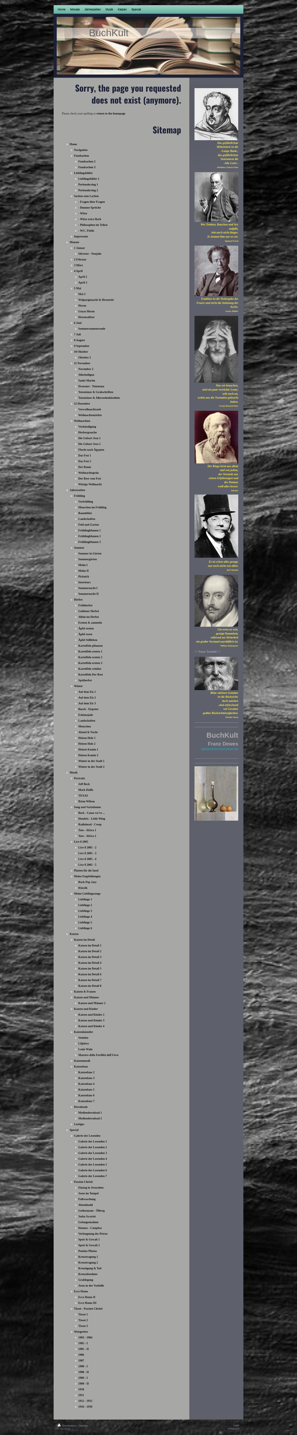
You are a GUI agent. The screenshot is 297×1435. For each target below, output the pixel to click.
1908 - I (83, 1366)
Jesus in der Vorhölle (91, 1285)
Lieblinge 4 (85, 916)
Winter (78, 686)
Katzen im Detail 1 (89, 945)
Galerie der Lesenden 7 (92, 1176)
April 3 (82, 282)
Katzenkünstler (83, 1032)
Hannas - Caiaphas (90, 1228)
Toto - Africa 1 (87, 830)
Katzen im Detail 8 (89, 985)
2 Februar (80, 259)
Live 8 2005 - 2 (87, 847)
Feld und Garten (88, 524)
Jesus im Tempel (88, 1193)
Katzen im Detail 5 (89, 968)
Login (236, 1425)
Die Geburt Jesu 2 (89, 444)
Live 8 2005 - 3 (87, 853)
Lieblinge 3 (85, 910)
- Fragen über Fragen (91, 201)
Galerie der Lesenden (87, 1135)
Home (73, 144)
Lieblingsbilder (83, 173)
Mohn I (83, 565)
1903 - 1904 (85, 1337)
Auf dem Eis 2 (87, 697)
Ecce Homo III (87, 1302)
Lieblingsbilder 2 (88, 178)
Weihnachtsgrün (88, 472)
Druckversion (67, 1425)
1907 (81, 1360)
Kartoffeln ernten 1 (90, 651)
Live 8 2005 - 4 (87, 859)
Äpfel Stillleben (87, 640)
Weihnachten (82, 420)
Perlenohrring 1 (88, 184)
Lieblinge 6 (85, 928)
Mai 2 (82, 294)
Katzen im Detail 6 (89, 974)
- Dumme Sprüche (89, 207)
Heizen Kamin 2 (88, 755)
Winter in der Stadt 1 (91, 761)
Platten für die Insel (86, 870)
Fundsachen (81, 155)
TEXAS (83, 795)
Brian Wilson (86, 801)
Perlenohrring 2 (88, 190)
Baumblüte (85, 513)
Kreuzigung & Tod (89, 1268)
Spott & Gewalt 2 (89, 1245)
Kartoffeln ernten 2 (90, 657)
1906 (81, 1354)
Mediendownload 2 (90, 1118)
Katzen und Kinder (86, 1008)
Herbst (78, 599)
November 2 (85, 369)
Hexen (82, 305)
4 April (78, 271)
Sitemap (83, 1425)
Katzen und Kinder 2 (91, 1014)
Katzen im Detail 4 (89, 962)
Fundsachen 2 (86, 161)
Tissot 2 (83, 1320)
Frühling (79, 495)
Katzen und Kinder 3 (91, 1020)
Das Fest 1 (84, 455)
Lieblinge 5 (85, 922)
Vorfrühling (85, 501)
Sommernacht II (88, 593)
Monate (74, 242)
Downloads (81, 1106)
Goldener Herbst (88, 611)
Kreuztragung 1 (88, 1256)
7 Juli (77, 334)
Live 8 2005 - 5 (87, 864)
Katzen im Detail (84, 939)
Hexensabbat (86, 317)
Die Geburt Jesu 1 (89, 438)
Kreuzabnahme (87, 1274)
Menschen (84, 726)
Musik (74, 772)
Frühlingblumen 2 (89, 536)
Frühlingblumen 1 (89, 530)
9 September (82, 346)
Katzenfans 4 (86, 1083)
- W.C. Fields (86, 230)
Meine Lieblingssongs (87, 893)
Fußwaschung (86, 1199)
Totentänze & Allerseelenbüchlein (99, 397)
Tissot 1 (83, 1314)
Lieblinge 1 (85, 899)
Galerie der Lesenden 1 (92, 1141)
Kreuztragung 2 (88, 1262)
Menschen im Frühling (92, 507)
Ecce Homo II (86, 1297)
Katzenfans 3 (86, 1078)
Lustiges (79, 1124)
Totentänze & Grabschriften (95, 392)
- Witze (82, 213)
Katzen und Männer (86, 997)
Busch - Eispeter (88, 709)
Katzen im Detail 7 (89, 980)
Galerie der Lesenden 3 (92, 1153)
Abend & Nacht (88, 732)
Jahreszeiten (77, 490)
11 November (82, 363)
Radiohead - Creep (90, 824)
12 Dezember (82, 403)
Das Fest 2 (84, 461)
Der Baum (84, 467)
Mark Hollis (85, 789)
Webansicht (233, 1428)
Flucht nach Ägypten (91, 449)
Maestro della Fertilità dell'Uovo (98, 1055)
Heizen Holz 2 (86, 743)
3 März (78, 265)
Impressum (81, 236)
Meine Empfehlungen (87, 876)
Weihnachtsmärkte (90, 415)
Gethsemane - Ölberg (91, 1210)
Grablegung (85, 1279)
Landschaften (86, 518)
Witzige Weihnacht (90, 484)
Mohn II (83, 570)
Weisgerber (81, 1331)
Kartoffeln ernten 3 (90, 663)
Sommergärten (87, 559)
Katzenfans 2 (86, 1072)
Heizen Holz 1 (86, 738)
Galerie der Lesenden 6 (92, 1170)
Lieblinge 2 (85, 905)
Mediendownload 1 (90, 1112)
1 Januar (79, 248)
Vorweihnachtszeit (89, 409)
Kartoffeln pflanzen (90, 645)
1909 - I (83, 1377)
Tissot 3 (83, 1326)
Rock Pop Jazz (87, 882)
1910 (81, 1389)
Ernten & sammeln (90, 622)
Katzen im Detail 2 (89, 951)
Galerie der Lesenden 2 (92, 1147)
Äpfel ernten (86, 628)
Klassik (82, 887)
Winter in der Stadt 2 (91, 766)
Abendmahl (85, 1204)
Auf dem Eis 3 (87, 703)
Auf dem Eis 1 (87, 691)
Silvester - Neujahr (90, 253)
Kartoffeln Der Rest (90, 674)
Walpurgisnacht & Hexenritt (96, 299)
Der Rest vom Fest (89, 478)
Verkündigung (87, 426)
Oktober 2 (84, 357)
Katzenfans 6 (86, 1095)
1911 (81, 1395)
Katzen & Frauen (85, 991)
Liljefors (83, 1043)
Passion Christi (83, 1181)
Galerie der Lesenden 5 (92, 1164)
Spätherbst (85, 680)
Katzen (74, 934)
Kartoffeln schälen (89, 668)
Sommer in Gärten (89, 553)
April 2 (82, 276)
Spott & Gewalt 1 (89, 1239)
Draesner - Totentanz (91, 386)
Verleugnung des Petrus (93, 1233)
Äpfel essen (85, 634)
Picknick (83, 576)
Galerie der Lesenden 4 (92, 1158)
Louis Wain (85, 1049)
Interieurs (84, 582)
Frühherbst (85, 605)
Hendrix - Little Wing (91, 818)
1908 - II (83, 1372)
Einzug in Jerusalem (91, 1187)
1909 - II (83, 1383)
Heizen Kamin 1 (88, 749)
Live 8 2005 (81, 841)
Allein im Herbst (88, 616)
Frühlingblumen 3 (89, 542)
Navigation (80, 150)
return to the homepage (111, 113)
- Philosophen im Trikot (92, 224)
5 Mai (77, 288)
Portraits (79, 778)
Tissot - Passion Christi (88, 1308)
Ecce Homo (81, 1291)
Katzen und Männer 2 (92, 1003)
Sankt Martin (86, 380)
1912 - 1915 (85, 1400)
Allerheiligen (86, 374)
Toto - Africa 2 (87, 836)
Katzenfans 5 (86, 1089)
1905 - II (83, 1349)
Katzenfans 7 (86, 1101)
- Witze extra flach (89, 219)
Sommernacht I (88, 588)
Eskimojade (85, 714)
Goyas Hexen (86, 311)
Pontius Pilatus (87, 1251)
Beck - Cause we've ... (91, 812)
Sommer (79, 547)
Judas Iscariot (87, 1216)
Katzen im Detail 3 (89, 957)
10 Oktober (81, 351)
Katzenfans (81, 1066)
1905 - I (83, 1343)
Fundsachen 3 (86, 167)
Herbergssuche (87, 432)
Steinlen (83, 1037)
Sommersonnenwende (91, 328)
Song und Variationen (87, 807)
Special (74, 1130)
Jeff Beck (84, 784)
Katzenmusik (82, 1060)
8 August (79, 340)
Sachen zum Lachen (86, 196)
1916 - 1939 (85, 1406)
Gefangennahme (88, 1222)
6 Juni (78, 322)
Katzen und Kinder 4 (91, 1026)
